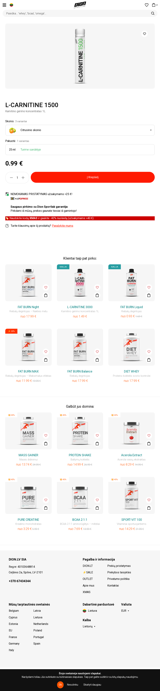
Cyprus (13, 617)
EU (10, 630)
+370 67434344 (20, 581)
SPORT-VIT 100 (131, 519)
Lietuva (37, 617)
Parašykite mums (62, 225)
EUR (123, 610)
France (13, 637)
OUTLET (88, 579)
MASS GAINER (28, 455)
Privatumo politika (118, 579)
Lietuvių (88, 626)
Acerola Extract (131, 455)
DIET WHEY (131, 371)
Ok (60, 684)
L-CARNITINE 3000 (80, 307)
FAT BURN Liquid (131, 307)
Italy (11, 650)
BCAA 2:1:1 (79, 519)
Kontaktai (113, 585)
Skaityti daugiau (92, 684)
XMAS (86, 592)
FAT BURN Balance (79, 371)
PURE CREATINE (28, 519)
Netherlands (40, 624)
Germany (14, 643)
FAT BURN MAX (28, 371)
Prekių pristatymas (119, 566)
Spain (36, 643)
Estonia (13, 624)
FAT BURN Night (28, 307)
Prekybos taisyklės (119, 572)
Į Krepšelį (93, 177)
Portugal (38, 637)
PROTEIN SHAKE (80, 455)
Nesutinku (72, 684)
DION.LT (88, 566)
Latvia (37, 610)
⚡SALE (88, 572)
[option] (80, 56)
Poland (37, 630)
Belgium (14, 610)
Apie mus (88, 585)
